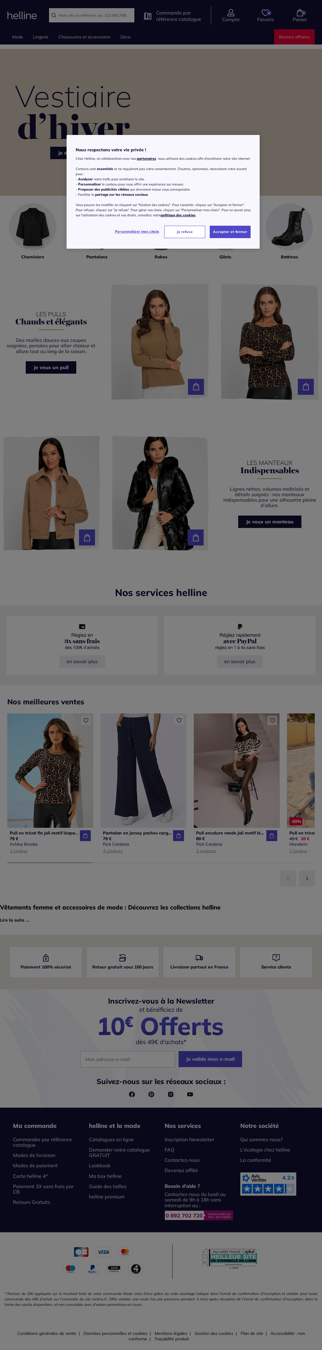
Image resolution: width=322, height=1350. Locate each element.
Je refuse (184, 232)
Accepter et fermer (230, 232)
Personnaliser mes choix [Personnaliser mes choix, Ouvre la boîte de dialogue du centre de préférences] (137, 231)
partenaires (146, 158)
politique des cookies (178, 215)
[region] (163, 192)
